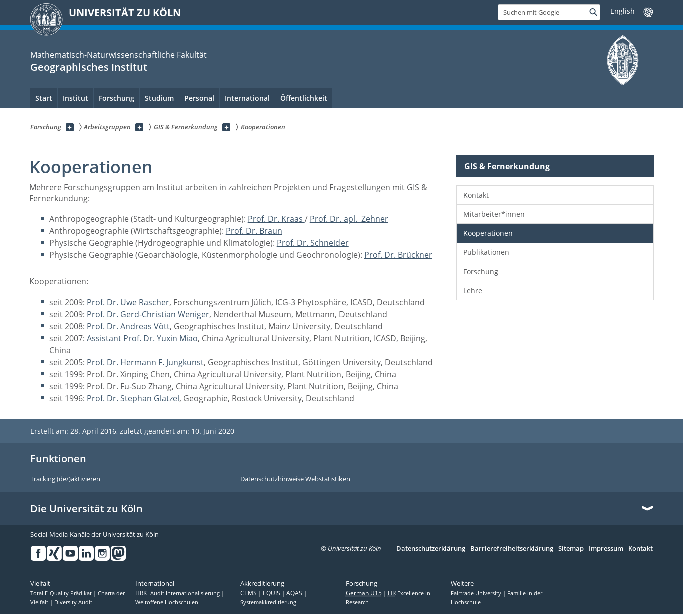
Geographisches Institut (88, 67)
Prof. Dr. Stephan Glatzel (133, 398)
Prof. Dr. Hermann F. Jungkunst (145, 362)
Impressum (606, 549)
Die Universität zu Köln (86, 509)
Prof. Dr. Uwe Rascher (128, 302)
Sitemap (571, 549)
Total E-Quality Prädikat (61, 593)
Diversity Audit (73, 602)
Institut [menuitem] (75, 98)
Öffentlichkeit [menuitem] (303, 98)
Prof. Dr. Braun (254, 230)
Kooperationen (488, 233)
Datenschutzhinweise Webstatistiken (295, 479)
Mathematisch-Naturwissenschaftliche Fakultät (118, 54)
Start (43, 98)
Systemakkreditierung (268, 602)
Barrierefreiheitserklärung (511, 549)
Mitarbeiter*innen (494, 214)
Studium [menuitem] (159, 98)
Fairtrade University (477, 593)
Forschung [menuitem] (116, 98)
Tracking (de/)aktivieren (65, 479)
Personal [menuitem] (199, 98)
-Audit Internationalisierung (178, 593)
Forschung (480, 271)
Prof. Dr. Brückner (398, 254)
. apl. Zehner (363, 218)
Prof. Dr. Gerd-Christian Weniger (148, 314)
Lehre (472, 290)
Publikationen (486, 252)
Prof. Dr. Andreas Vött (128, 326)
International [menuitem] (247, 98)
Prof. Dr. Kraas (276, 218)
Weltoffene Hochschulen (166, 602)
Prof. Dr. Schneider (313, 242)
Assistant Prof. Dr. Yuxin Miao (142, 338)
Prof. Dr (324, 218)
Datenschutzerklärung (430, 549)
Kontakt (476, 195)
